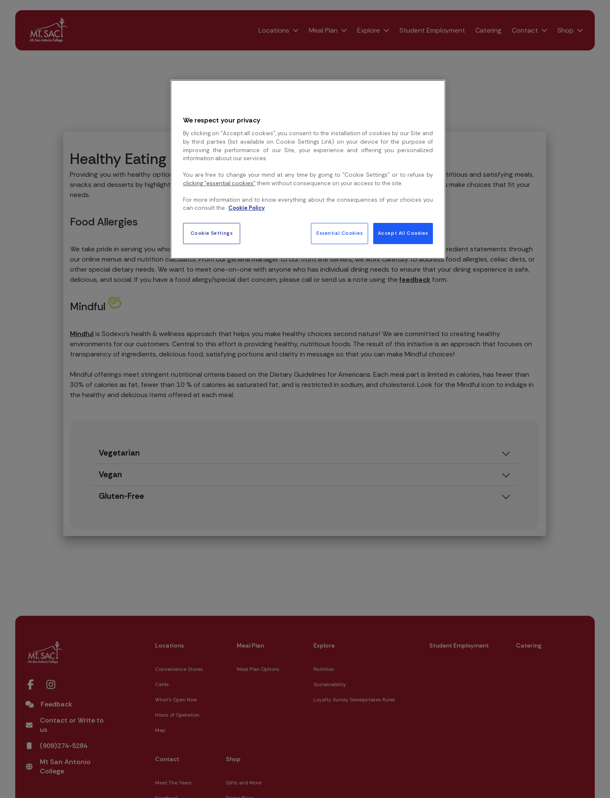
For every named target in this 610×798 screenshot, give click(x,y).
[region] (308, 169)
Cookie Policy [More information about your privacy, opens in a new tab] (246, 207)
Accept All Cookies (403, 233)
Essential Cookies (339, 233)
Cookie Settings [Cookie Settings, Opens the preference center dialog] (212, 233)
